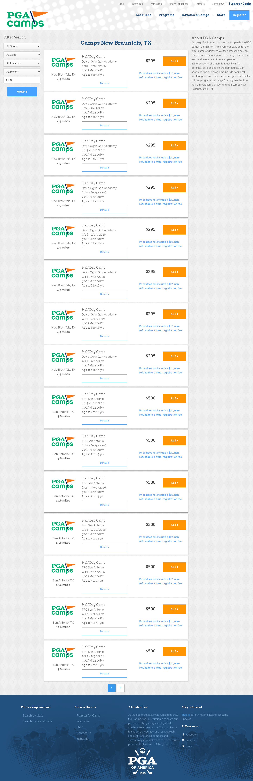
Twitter (189, 746)
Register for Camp (88, 715)
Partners (200, 3)
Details (104, 83)
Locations (143, 15)
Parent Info (137, 3)
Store (221, 15)
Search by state (33, 715)
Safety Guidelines (179, 3)
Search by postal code (37, 721)
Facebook (191, 734)
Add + (174, 61)
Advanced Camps (195, 15)
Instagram (191, 740)
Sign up (186, 714)
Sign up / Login (240, 3)
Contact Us (218, 3)
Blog (121, 3)
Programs (166, 15)
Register (239, 15)
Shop (79, 727)
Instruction (156, 3)
